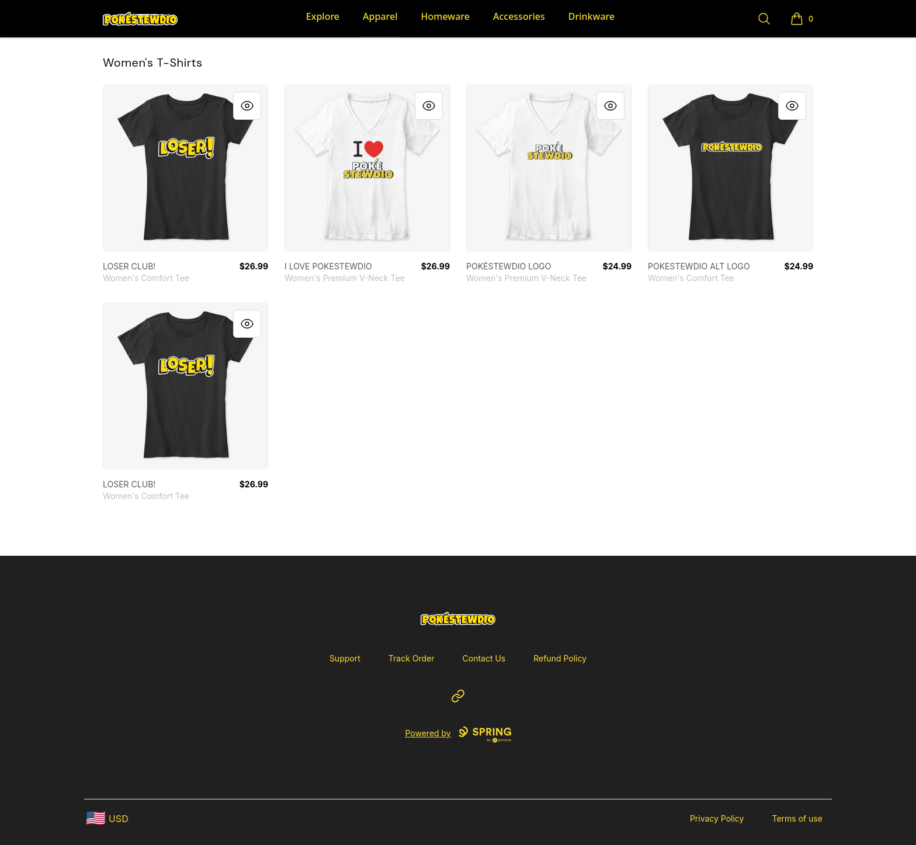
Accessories (519, 16)
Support (344, 658)
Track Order (411, 658)
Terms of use (797, 818)
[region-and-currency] (107, 818)
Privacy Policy (717, 818)
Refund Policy (560, 658)
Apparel (380, 16)
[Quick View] (247, 106)
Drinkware (591, 16)
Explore (322, 16)
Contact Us (484, 658)
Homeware (445, 16)
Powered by (458, 734)
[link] (185, 168)
